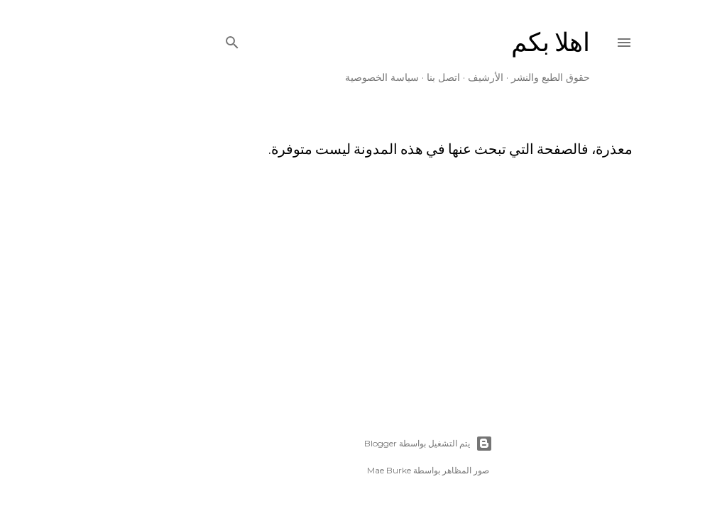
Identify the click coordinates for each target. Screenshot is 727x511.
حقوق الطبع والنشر (486, 77)
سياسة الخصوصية (317, 77)
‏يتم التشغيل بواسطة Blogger (364, 443)
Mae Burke (324, 470)
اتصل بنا (378, 77)
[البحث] (167, 39)
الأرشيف (421, 77)
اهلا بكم (486, 42)
